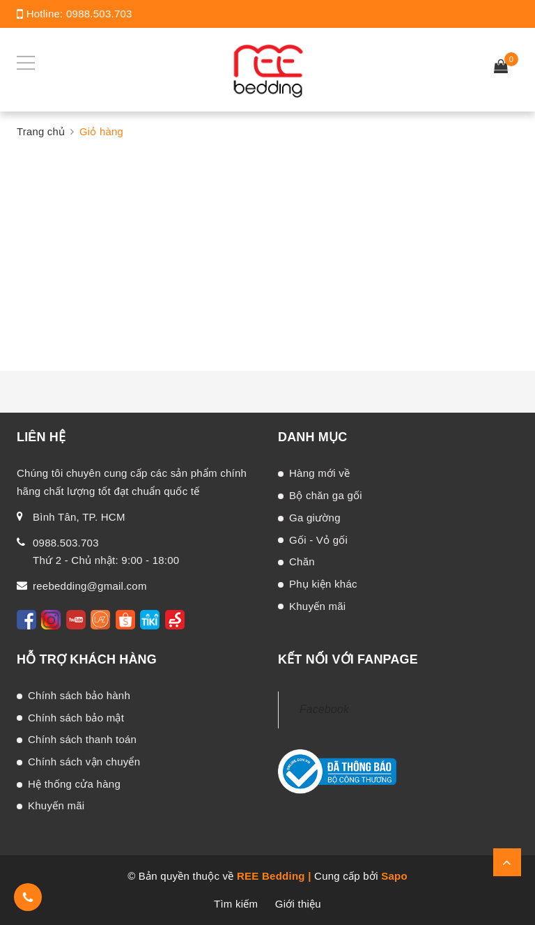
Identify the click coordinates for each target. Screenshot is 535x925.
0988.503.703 (99, 14)
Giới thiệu (298, 904)
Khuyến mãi (317, 606)
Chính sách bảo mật (76, 718)
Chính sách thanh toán (82, 739)
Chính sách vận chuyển (84, 761)
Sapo (394, 876)
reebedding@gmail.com (90, 586)
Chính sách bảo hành (79, 695)
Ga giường (315, 517)
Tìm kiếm (236, 904)
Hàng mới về (319, 473)
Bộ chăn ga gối (325, 495)
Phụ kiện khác (323, 584)
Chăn (302, 561)
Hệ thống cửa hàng (74, 784)
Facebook (324, 709)
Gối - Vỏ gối (318, 540)
